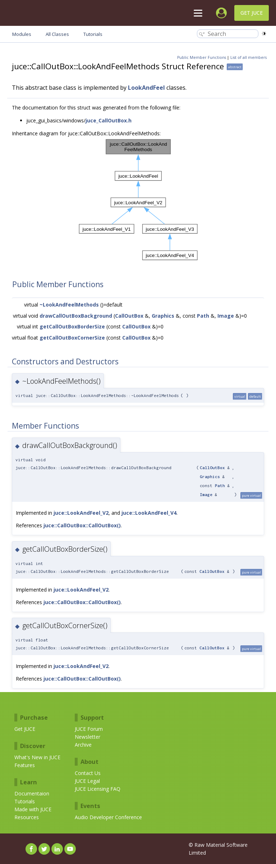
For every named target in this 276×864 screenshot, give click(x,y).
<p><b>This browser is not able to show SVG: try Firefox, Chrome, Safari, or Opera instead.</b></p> (138, 199)
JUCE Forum (89, 728)
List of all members (248, 57)
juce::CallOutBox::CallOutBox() (82, 525)
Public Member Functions (201, 57)
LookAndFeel (146, 88)
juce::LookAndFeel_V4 (148, 512)
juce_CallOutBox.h (109, 120)
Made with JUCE (32, 809)
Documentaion (31, 793)
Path (203, 315)
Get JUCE (251, 12)
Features (24, 765)
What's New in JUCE (37, 757)
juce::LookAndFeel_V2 (81, 512)
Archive (83, 744)
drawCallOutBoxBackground (76, 315)
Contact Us (88, 773)
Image (225, 315)
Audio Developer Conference (108, 817)
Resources (26, 817)
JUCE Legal (87, 780)
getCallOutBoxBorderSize (72, 326)
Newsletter (87, 736)
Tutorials (24, 801)
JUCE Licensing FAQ (97, 788)
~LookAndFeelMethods (69, 304)
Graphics (163, 315)
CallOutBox (129, 315)
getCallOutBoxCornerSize (72, 337)
